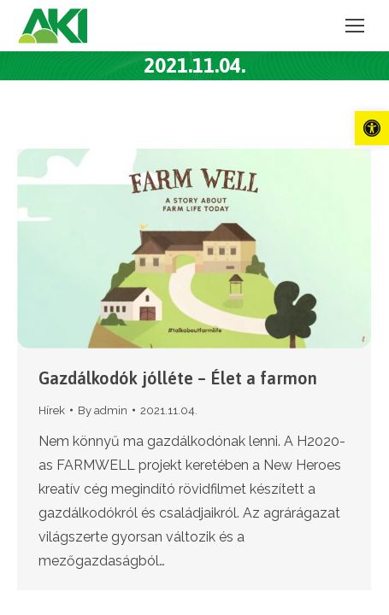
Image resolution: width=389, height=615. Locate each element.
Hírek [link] (51, 410)
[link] (372, 128)
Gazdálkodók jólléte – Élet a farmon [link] (177, 378)
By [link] (102, 410)
